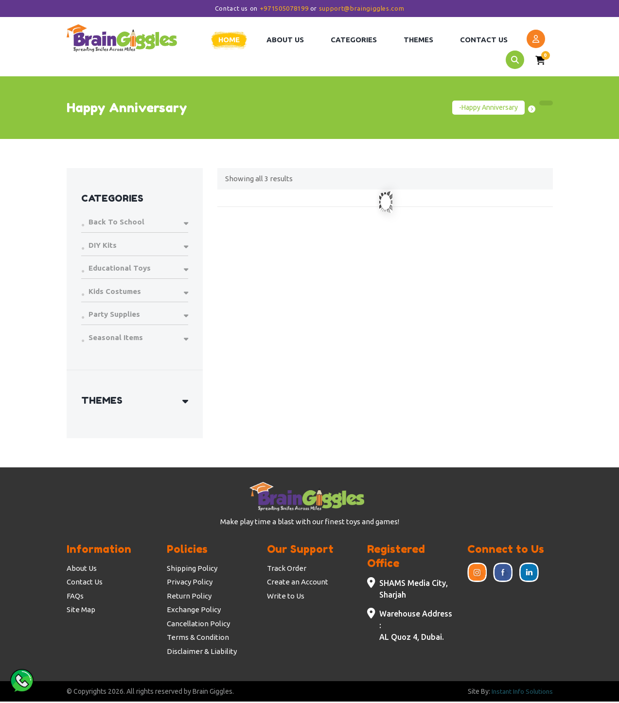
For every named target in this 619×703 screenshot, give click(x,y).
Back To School (116, 223)
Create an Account (297, 583)
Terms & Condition (198, 638)
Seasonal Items (115, 338)
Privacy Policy (189, 583)
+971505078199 (284, 8)
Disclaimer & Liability (202, 652)
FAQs (75, 597)
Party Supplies (114, 315)
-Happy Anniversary (488, 108)
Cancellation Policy (198, 624)
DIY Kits (102, 246)
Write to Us (285, 597)
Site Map (81, 610)
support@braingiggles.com (362, 8)
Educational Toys (119, 269)
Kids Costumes (114, 292)
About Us (82, 569)
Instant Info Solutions (521, 692)
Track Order (286, 569)
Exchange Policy (194, 610)
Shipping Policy (192, 569)
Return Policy (189, 597)
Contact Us (85, 583)
